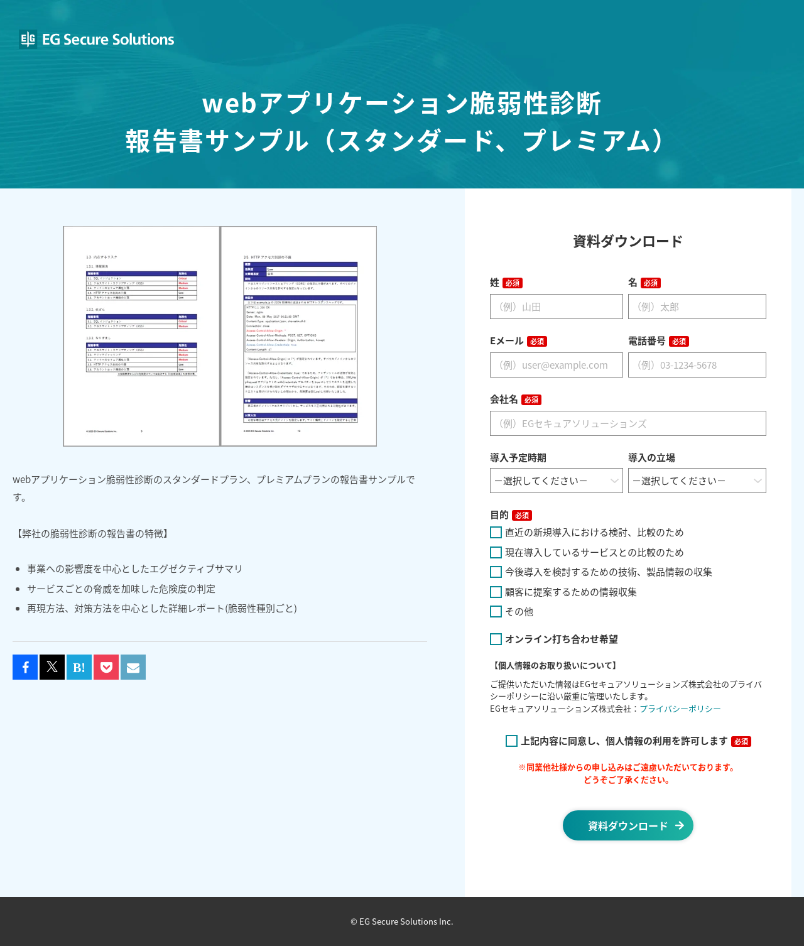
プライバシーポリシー (680, 708)
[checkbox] (628, 572)
